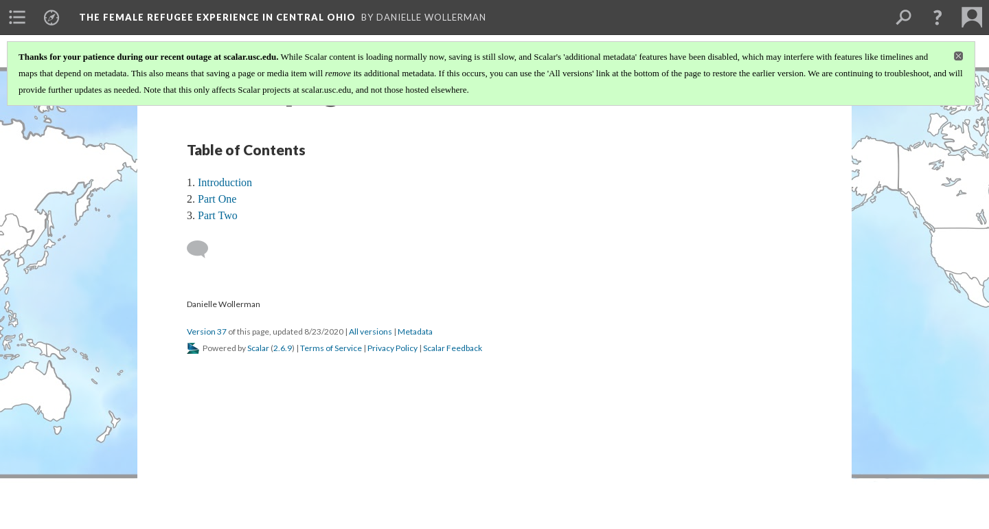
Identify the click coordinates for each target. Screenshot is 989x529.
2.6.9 (282, 348)
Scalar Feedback (452, 348)
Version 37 (207, 331)
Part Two (218, 215)
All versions (370, 331)
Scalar (258, 348)
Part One (217, 199)
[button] (937, 17)
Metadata (415, 331)
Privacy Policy (392, 348)
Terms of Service (331, 348)
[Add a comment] (203, 249)
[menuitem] (17, 17)
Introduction (225, 182)
